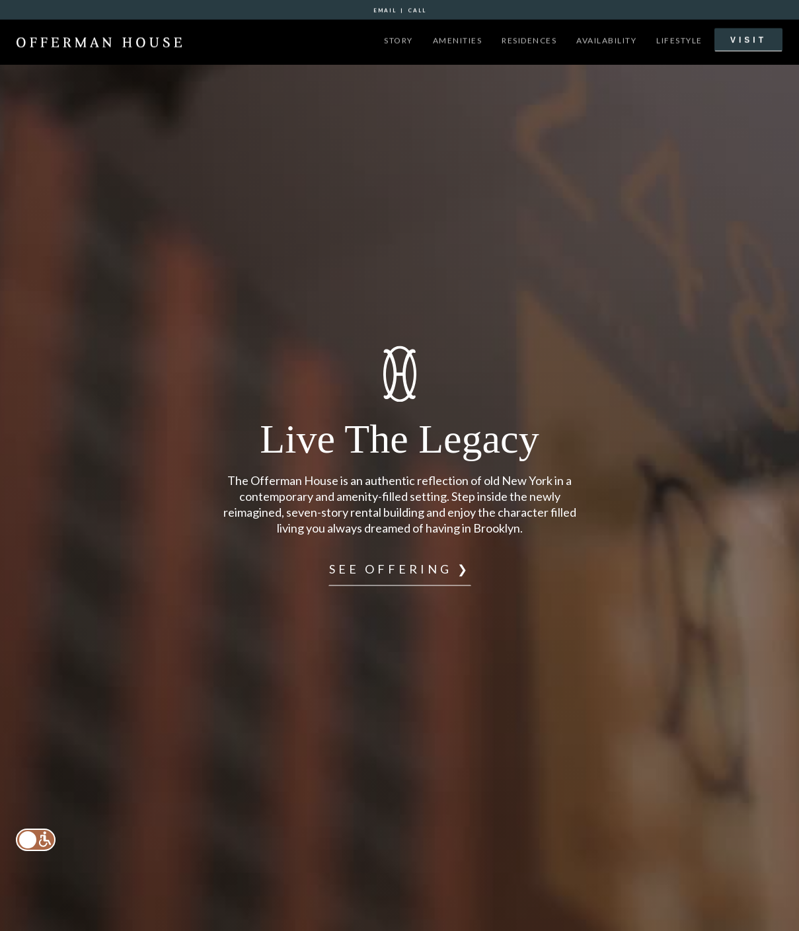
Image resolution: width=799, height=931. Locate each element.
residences (529, 40)
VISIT (748, 39)
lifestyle (679, 40)
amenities (457, 40)
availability (606, 40)
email (385, 9)
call (417, 9)
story (398, 40)
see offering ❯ (400, 569)
